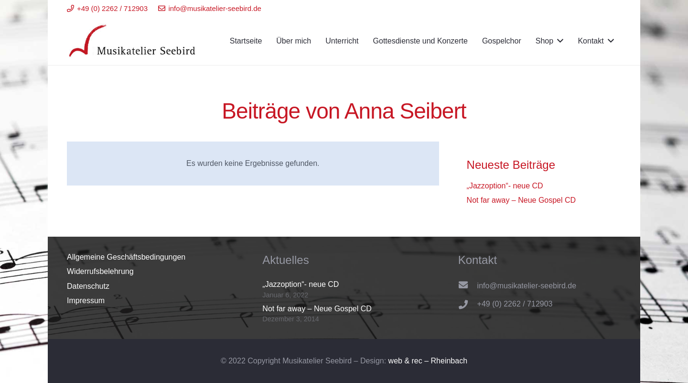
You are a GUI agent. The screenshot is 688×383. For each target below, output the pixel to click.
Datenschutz (88, 286)
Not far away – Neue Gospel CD (521, 200)
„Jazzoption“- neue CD (505, 186)
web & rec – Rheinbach (427, 361)
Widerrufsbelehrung (100, 271)
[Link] (133, 41)
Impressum (86, 300)
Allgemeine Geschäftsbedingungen (126, 257)
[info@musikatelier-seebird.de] (467, 286)
